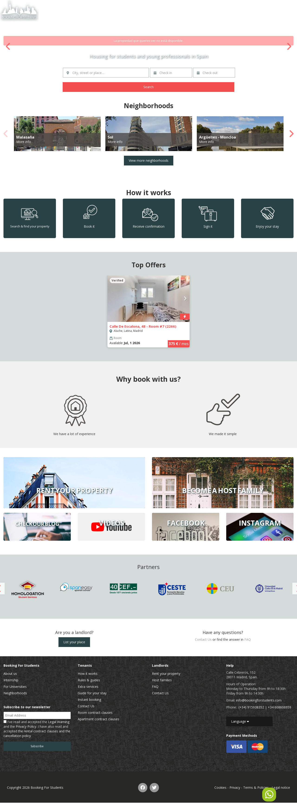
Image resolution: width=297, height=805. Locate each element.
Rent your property (166, 673)
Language (240, 721)
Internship (10, 680)
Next (289, 46)
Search (148, 87)
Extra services (88, 686)
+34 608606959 (279, 707)
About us (10, 673)
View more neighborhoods (148, 160)
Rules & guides (89, 680)
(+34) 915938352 (251, 707)
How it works (87, 673)
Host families (162, 680)
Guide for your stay (92, 693)
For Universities (15, 686)
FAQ (247, 639)
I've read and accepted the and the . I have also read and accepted (36, 729)
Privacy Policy (26, 726)
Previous (8, 46)
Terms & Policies (256, 787)
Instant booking (89, 699)
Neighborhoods (15, 693)
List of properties (229, 6)
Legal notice (281, 787)
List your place (74, 642)
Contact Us (255, 6)
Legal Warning (58, 722)
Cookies (220, 787)
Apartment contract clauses (98, 719)
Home (206, 6)
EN (281, 5)
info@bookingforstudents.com (259, 700)
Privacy (234, 787)
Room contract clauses (95, 712)
